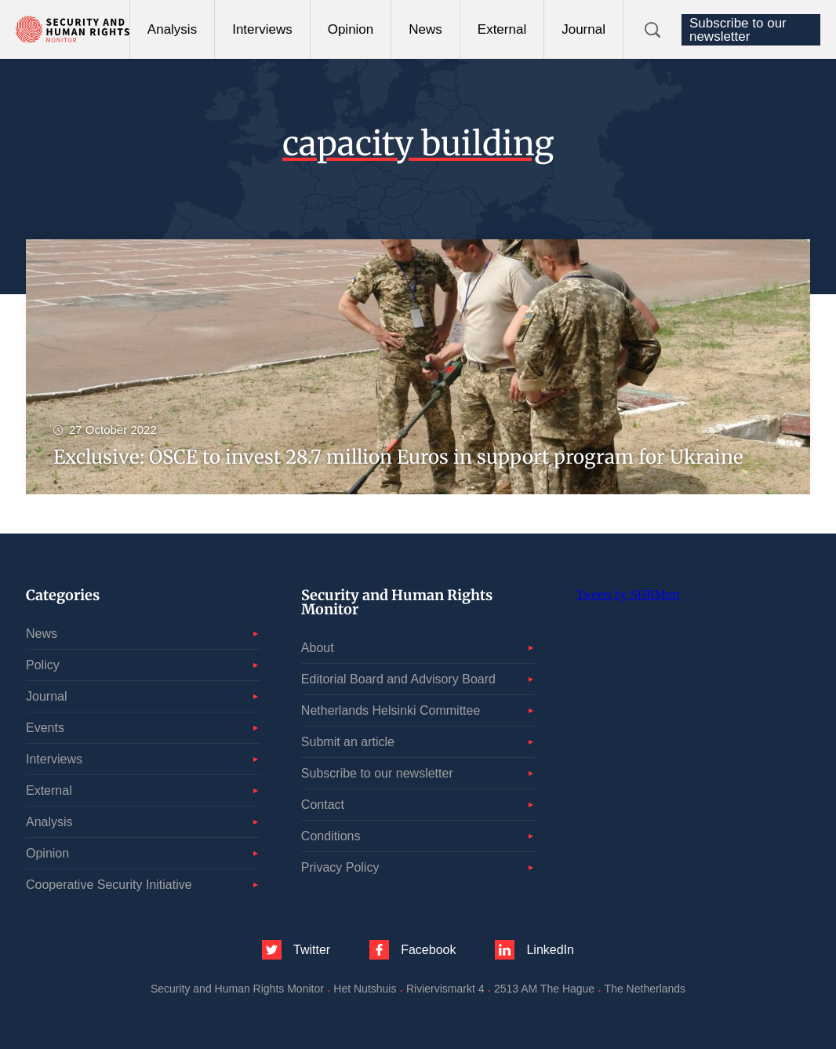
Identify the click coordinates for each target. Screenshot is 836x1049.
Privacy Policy (340, 867)
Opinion (351, 29)
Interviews (262, 29)
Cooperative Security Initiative (109, 884)
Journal (583, 29)
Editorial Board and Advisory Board (398, 679)
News (425, 29)
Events (45, 727)
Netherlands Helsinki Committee (391, 710)
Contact (322, 804)
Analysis (172, 29)
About (317, 647)
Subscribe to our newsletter (738, 30)
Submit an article (347, 742)
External (502, 29)
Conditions (331, 836)
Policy (43, 665)
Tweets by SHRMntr (628, 594)
